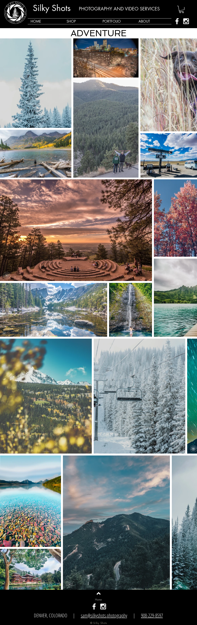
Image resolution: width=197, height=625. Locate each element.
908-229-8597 (152, 615)
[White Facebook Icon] (177, 21)
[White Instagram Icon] (186, 21)
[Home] (98, 599)
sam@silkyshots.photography (104, 615)
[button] (181, 9)
